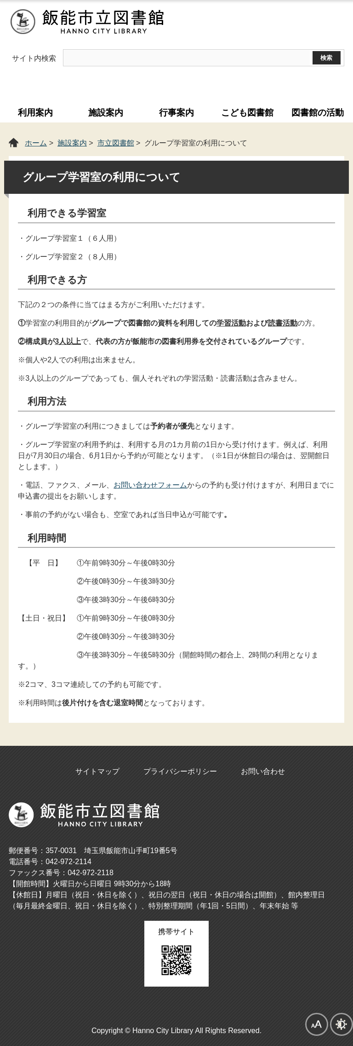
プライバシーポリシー (180, 771)
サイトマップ (97, 771)
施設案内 (105, 112)
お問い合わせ (263, 771)
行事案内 (176, 112)
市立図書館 (115, 143)
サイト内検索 (34, 58)
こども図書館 (247, 112)
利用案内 (35, 112)
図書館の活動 (317, 112)
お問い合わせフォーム (150, 485)
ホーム (36, 143)
